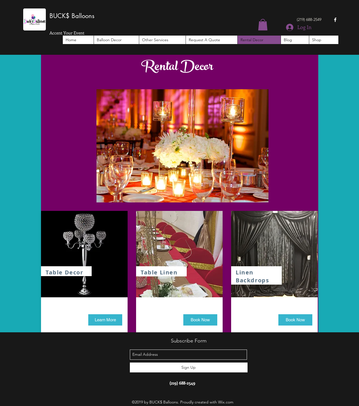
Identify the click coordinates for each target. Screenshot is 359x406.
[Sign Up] (189, 367)
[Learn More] (105, 320)
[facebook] (335, 20)
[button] (263, 24)
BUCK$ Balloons (72, 16)
